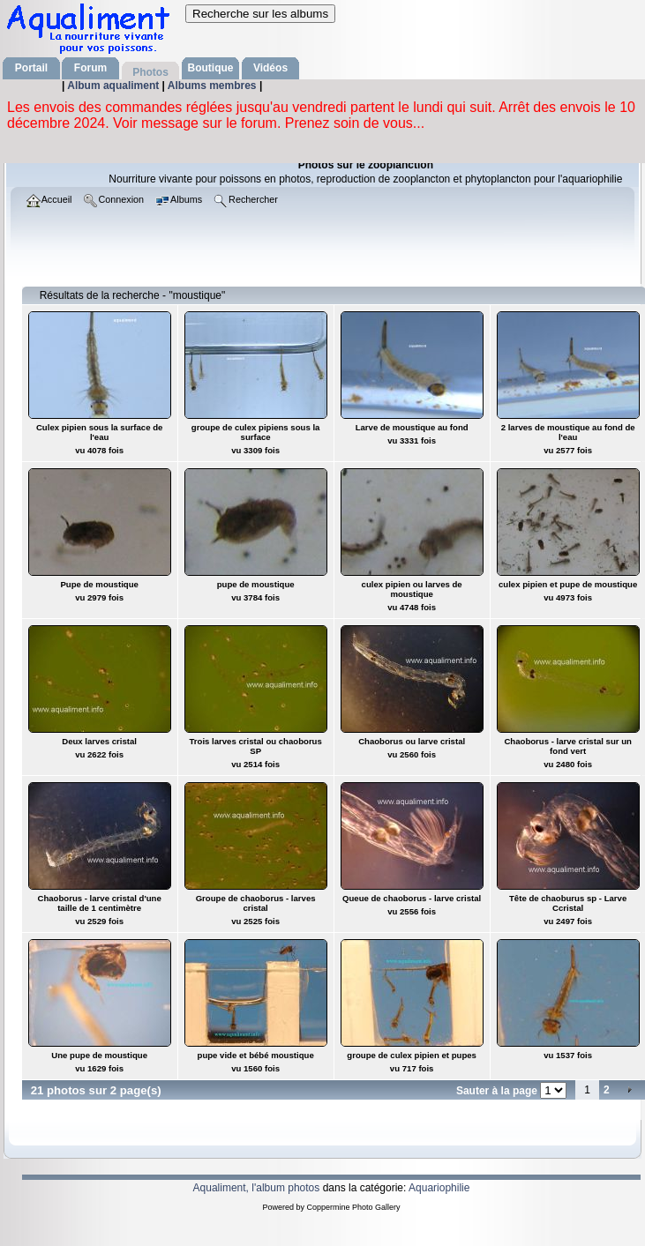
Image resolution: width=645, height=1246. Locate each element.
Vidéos (270, 68)
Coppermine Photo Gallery (353, 1207)
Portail (31, 68)
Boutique (211, 68)
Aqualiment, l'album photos (256, 1188)
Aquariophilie (439, 1188)
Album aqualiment (114, 85)
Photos (150, 72)
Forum (90, 68)
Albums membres (213, 85)
